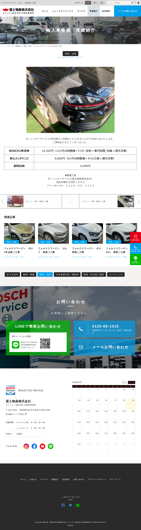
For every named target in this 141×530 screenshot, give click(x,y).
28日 (88, 389)
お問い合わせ (78, 479)
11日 (88, 411)
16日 (133, 411)
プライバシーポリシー (97, 479)
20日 (106, 422)
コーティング (116, 274)
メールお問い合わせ (127, 11)
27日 (79, 389)
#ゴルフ (80, 57)
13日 (106, 411)
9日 (133, 400)
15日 (123, 411)
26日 (97, 433)
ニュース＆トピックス (62, 11)
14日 (114, 411)
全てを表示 (12, 274)
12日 (97, 411)
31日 (114, 389)
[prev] (130, 382)
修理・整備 (29, 274)
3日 (79, 400)
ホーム (45, 11)
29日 (97, 389)
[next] (133, 382)
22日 (123, 422)
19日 (97, 422)
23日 (133, 422)
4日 (88, 400)
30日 (106, 389)
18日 (88, 422)
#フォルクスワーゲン (66, 57)
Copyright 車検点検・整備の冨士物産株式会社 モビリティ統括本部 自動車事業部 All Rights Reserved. (70, 522)
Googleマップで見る (16, 414)
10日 (79, 411)
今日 (124, 382)
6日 (106, 400)
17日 (79, 422)
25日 (88, 433)
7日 (115, 400)
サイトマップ (115, 479)
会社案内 (106, 11)
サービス (81, 11)
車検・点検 (70, 53)
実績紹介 (94, 11)
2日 (133, 389)
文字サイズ (79, 3)
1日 (124, 389)
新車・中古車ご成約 (94, 274)
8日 (124, 400)
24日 (79, 433)
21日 (114, 422)
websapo (70, 525)
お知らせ (33, 479)
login (138, 3)
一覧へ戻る (70, 201)
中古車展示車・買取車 (67, 274)
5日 (97, 400)
